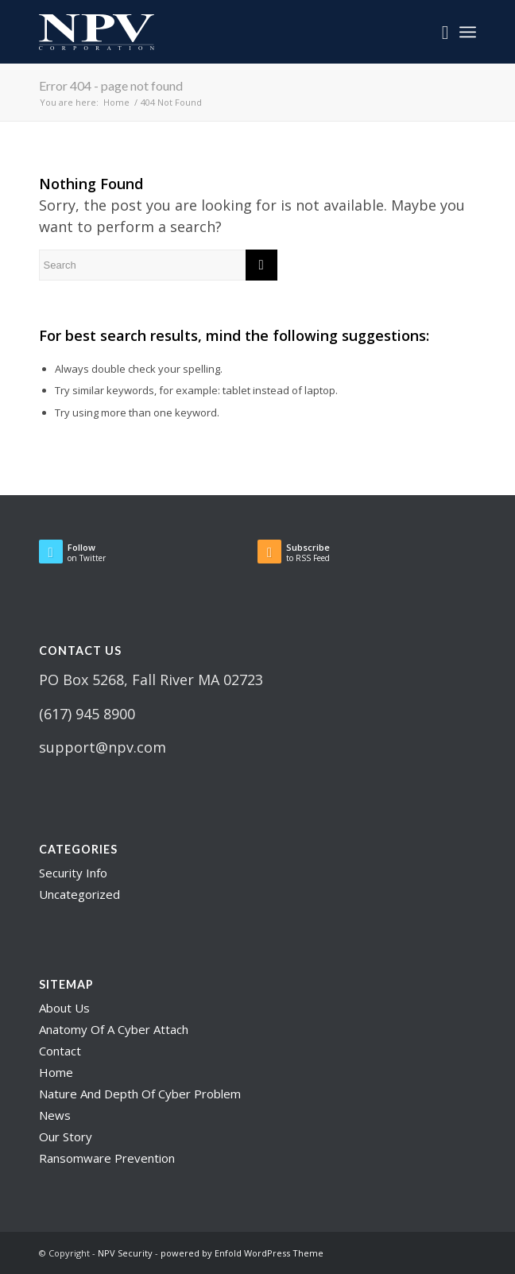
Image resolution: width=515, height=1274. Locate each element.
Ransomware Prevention (107, 1158)
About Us (64, 1008)
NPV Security (125, 1253)
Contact (60, 1051)
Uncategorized (79, 894)
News (55, 1115)
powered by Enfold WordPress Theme (242, 1253)
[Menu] (467, 32)
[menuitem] (437, 32)
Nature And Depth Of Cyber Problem (140, 1094)
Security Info (73, 873)
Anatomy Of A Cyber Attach (113, 1029)
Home (56, 1072)
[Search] (437, 32)
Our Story (65, 1136)
